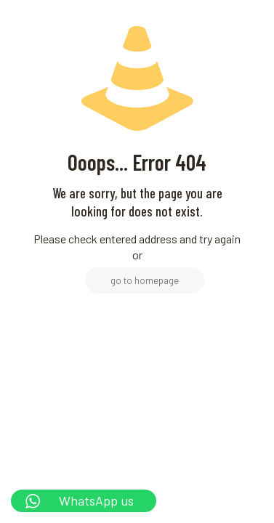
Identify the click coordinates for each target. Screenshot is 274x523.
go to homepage (144, 280)
